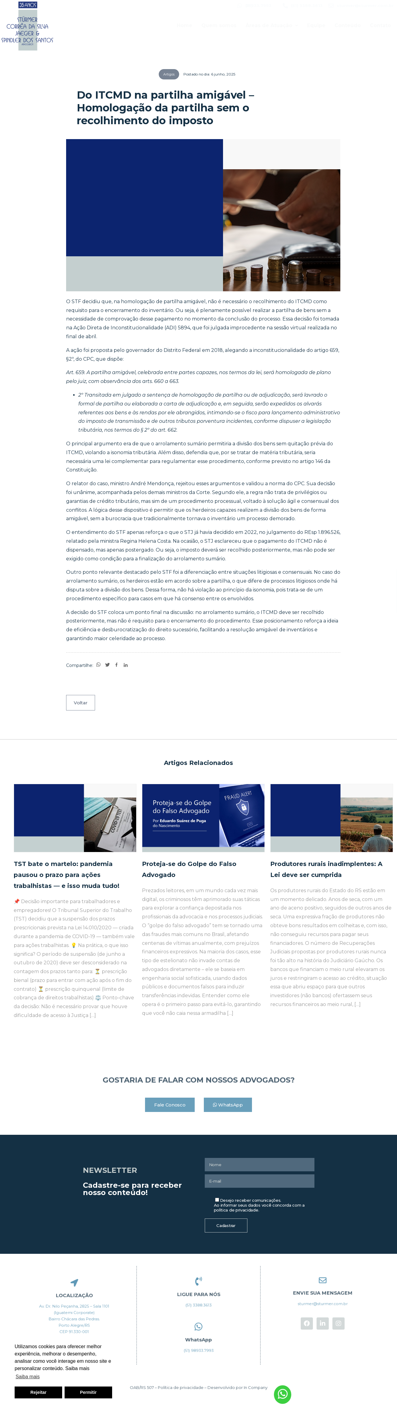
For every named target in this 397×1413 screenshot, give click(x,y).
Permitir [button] (88, 1392)
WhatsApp (198, 1339)
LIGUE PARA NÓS (198, 1293)
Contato (380, 25)
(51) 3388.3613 (307, 5)
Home (184, 25)
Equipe (316, 25)
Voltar (80, 703)
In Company (256, 1387)
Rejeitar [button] (38, 1392)
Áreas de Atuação (272, 25)
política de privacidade (236, 1210)
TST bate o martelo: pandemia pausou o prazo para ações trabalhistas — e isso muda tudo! (66, 874)
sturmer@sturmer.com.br (365, 5)
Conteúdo (348, 25)
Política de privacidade (181, 1387)
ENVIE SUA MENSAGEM (322, 1292)
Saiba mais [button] (28, 1376)
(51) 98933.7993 (258, 5)
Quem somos (218, 25)
